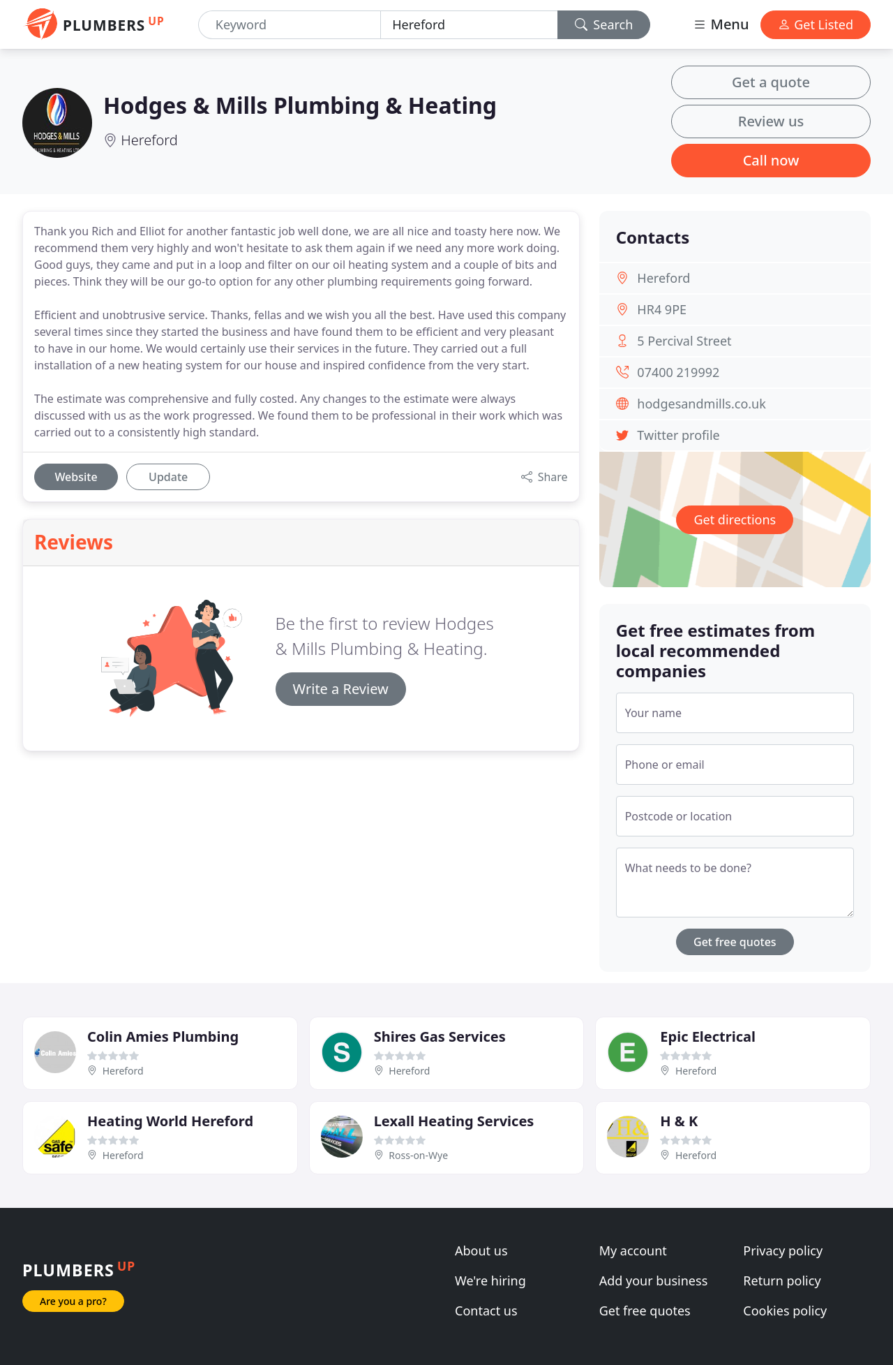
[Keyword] (289, 24)
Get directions (734, 519)
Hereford (149, 140)
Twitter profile (678, 435)
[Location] (468, 24)
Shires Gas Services (440, 1036)
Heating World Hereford (170, 1121)
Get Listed (815, 24)
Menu (721, 24)
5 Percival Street (684, 340)
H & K (679, 1121)
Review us (771, 121)
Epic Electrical (708, 1036)
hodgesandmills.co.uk (701, 403)
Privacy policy (783, 1250)
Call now (771, 160)
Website (75, 477)
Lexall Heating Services (454, 1121)
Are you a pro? (73, 1301)
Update (168, 477)
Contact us (486, 1310)
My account (633, 1250)
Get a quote (771, 82)
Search (604, 24)
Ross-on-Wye (418, 1155)
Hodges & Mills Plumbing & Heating (300, 105)
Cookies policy (785, 1310)
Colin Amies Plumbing (163, 1036)
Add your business (653, 1280)
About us (481, 1250)
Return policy (781, 1280)
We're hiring (490, 1280)
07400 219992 (678, 372)
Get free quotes (734, 942)
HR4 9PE (661, 309)
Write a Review (341, 688)
